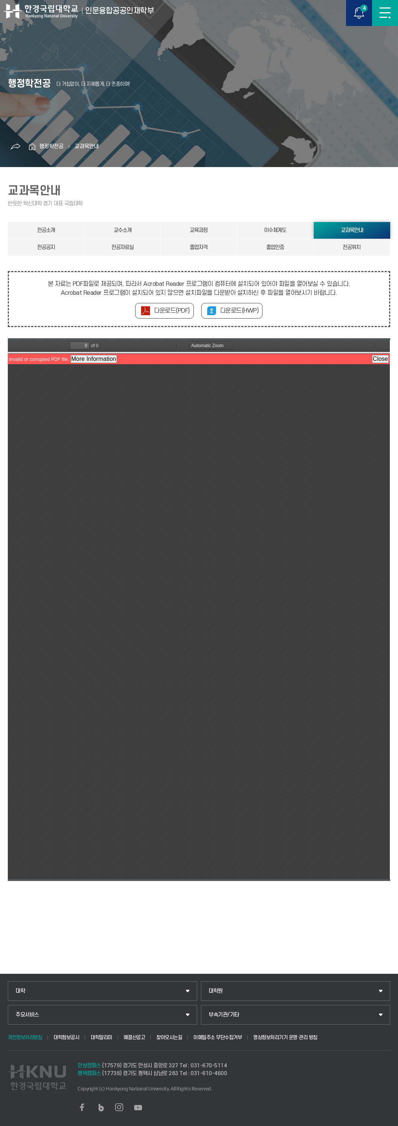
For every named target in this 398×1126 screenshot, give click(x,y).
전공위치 (352, 247)
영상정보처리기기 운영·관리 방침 (285, 1037)
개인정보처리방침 (25, 1037)
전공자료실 (122, 247)
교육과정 (199, 230)
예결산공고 (134, 1037)
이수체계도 (275, 230)
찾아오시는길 (169, 1037)
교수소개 (122, 230)
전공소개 (46, 230)
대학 (20, 991)
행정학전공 (51, 146)
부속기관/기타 (224, 1015)
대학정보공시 (66, 1037)
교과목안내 (87, 146)
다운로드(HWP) (239, 310)
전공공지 (46, 247)
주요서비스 (27, 1015)
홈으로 (32, 146)
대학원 (216, 991)
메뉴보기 (385, 13)
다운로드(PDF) (172, 310)
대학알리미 (101, 1037)
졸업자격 (199, 247)
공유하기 (15, 146)
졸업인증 (275, 247)
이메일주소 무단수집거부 (217, 1037)
